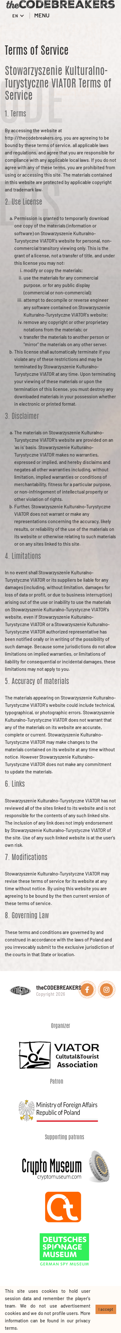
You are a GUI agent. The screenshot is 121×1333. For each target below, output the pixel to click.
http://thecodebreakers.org (33, 138)
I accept (105, 1309)
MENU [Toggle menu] (47, 15)
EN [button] (16, 16)
